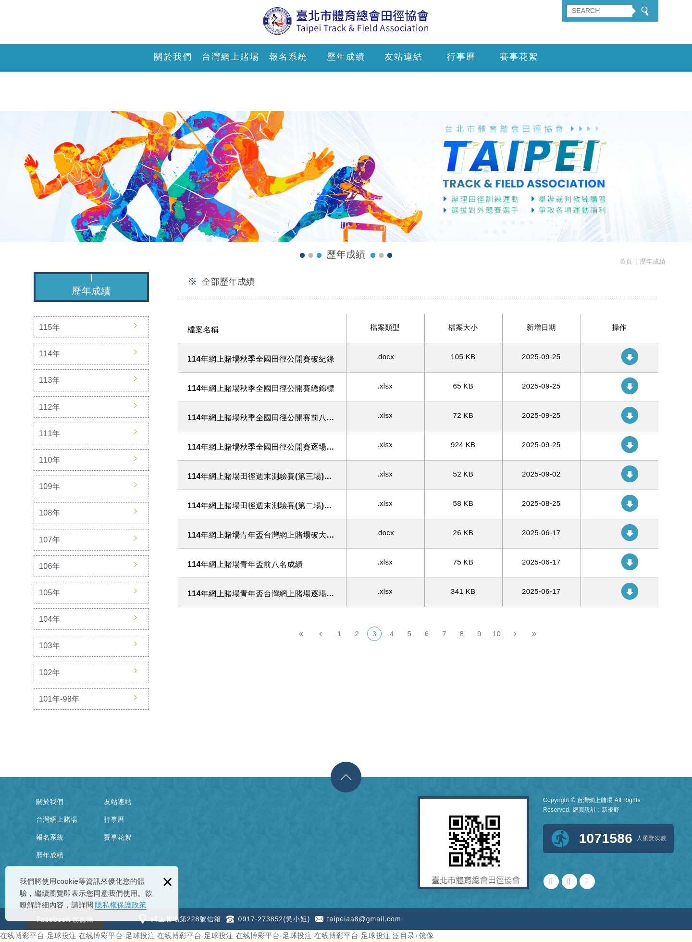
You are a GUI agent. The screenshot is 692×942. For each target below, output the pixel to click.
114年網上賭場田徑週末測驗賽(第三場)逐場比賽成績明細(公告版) (418, 475)
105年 (49, 593)
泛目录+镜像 (413, 935)
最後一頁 (534, 634)
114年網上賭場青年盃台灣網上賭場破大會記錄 (418, 533)
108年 (49, 513)
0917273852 (551, 881)
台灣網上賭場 (231, 57)
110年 (49, 460)
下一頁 (515, 634)
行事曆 (461, 57)
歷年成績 (346, 57)
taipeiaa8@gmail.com (364, 919)
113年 (49, 380)
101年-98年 (59, 699)
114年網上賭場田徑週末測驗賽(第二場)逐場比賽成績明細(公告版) (418, 504)
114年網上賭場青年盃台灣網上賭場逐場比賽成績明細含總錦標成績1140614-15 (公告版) (418, 592)
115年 (49, 327)
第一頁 (301, 634)
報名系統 (288, 57)
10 (497, 633)
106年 (49, 566)
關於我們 (173, 57)
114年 (49, 354)
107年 (49, 540)
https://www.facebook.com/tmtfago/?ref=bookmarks (587, 881)
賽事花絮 (519, 57)
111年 (49, 433)
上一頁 (320, 634)
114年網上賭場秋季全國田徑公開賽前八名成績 (418, 416)
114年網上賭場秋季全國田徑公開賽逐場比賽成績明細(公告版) (418, 445)
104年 (49, 619)
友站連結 (403, 57)
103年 (49, 645)
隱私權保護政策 (121, 905)
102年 (49, 672)
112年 (49, 407)
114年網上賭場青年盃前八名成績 (418, 563)
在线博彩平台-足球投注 (38, 935)
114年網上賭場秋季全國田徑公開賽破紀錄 (418, 357)
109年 (49, 486)
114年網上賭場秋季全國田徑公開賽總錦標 (418, 387)
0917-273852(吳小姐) (274, 919)
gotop (346, 777)
